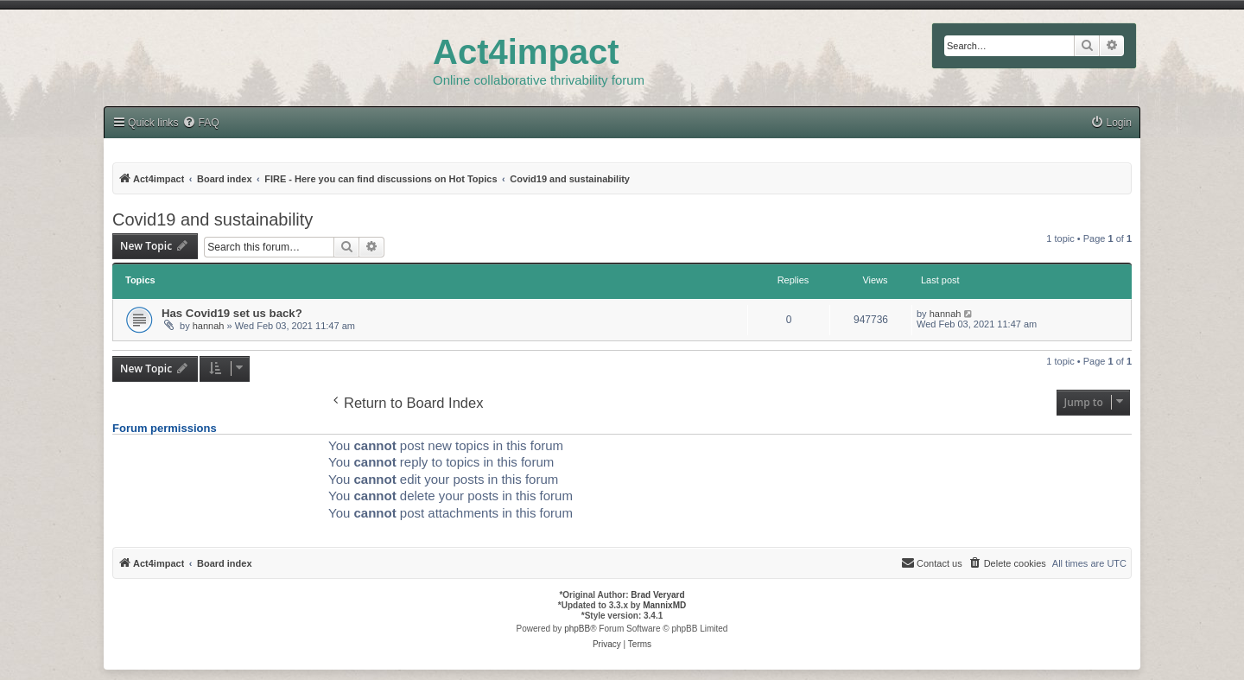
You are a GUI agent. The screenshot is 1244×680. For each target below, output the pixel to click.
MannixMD (664, 605)
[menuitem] (1111, 123)
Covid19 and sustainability (212, 219)
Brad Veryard (657, 595)
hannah (209, 326)
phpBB (577, 628)
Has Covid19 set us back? (232, 313)
